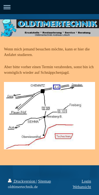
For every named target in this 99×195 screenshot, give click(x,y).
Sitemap (44, 181)
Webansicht (82, 187)
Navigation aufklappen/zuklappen (49, 7)
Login (86, 181)
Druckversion (22, 181)
